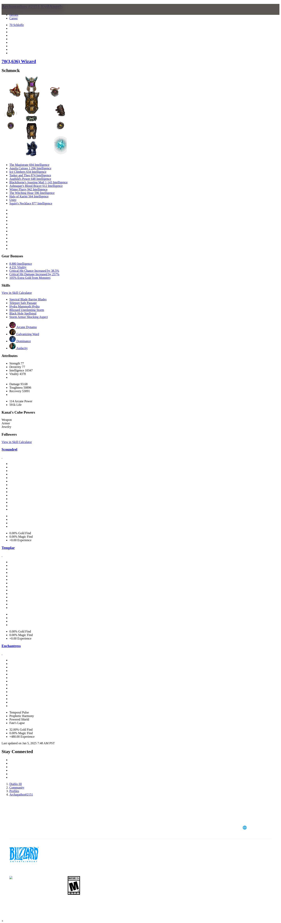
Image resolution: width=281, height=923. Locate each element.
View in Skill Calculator (17, 292)
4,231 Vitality (18, 267)
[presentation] (19, 14)
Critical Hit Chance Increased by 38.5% (34, 270)
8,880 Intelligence (20, 263)
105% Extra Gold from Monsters (30, 277)
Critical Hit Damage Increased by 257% (34, 274)
